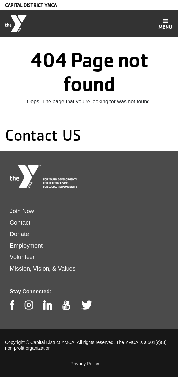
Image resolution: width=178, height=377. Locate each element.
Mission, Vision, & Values (42, 268)
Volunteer (22, 257)
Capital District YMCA (31, 5)
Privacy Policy (84, 363)
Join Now (22, 211)
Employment (26, 245)
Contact (20, 222)
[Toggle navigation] (165, 23)
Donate (19, 234)
